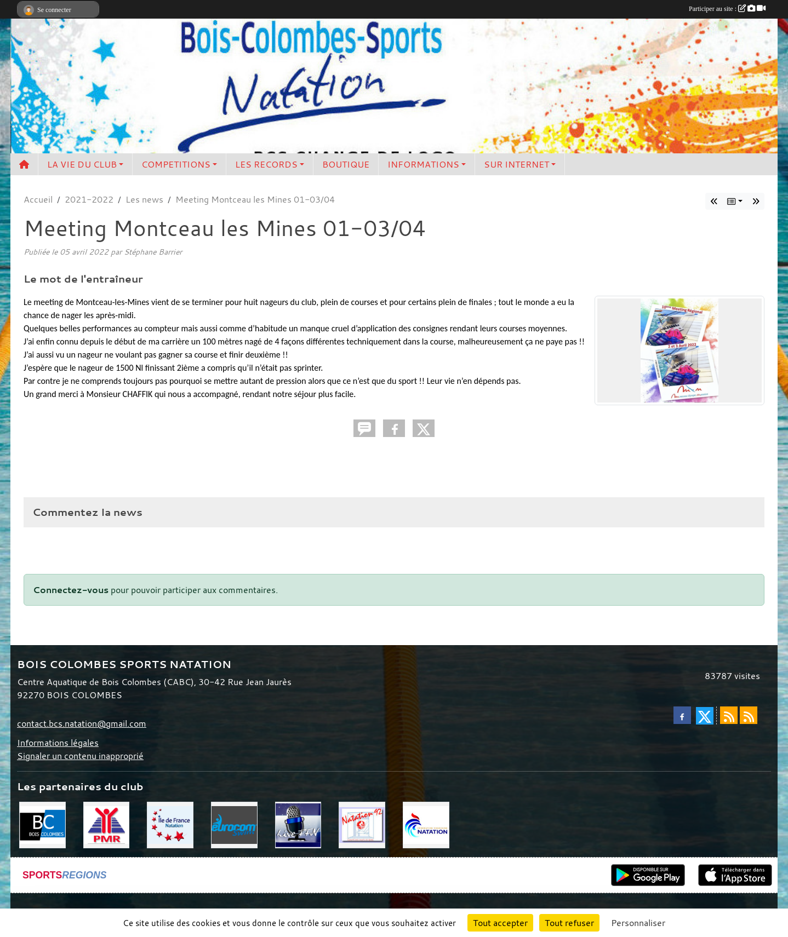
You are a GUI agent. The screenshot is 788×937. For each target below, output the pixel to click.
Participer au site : (727, 9)
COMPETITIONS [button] (175, 164)
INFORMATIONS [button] (423, 164)
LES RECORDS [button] (266, 164)
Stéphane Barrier (153, 251)
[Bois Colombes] (42, 824)
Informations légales (58, 743)
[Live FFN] (298, 824)
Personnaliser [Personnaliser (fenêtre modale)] (638, 923)
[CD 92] (362, 824)
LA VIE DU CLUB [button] (82, 164)
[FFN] (426, 824)
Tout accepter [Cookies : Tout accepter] (500, 923)
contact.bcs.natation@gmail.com (81, 723)
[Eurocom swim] (234, 824)
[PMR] (106, 824)
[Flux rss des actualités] (729, 715)
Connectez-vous (71, 590)
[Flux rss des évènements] (748, 715)
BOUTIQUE (345, 164)
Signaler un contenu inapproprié (80, 756)
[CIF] (170, 824)
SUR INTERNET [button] (516, 164)
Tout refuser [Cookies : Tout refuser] (569, 923)
